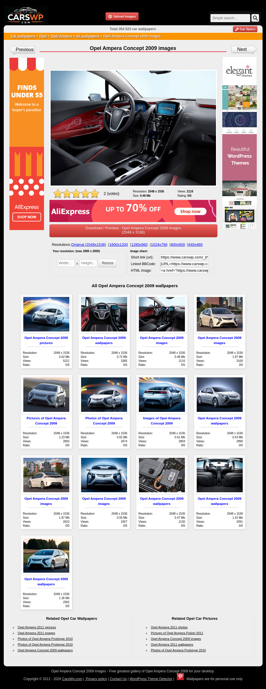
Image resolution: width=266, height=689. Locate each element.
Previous (25, 49)
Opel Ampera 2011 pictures (37, 627)
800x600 (178, 244)
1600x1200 (118, 244)
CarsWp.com (72, 679)
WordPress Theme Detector (151, 679)
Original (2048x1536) (88, 244)
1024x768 (159, 244)
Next (242, 49)
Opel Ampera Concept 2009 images (176, 638)
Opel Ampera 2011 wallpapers (172, 644)
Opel (43, 36)
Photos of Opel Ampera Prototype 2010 (45, 638)
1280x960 (139, 244)
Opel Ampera (61, 36)
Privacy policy (96, 679)
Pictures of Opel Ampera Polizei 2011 (177, 633)
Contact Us (118, 679)
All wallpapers (87, 36)
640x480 (195, 244)
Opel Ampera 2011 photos (169, 627)
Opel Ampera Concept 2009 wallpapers (45, 650)
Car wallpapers (23, 36)
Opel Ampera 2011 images (36, 633)
